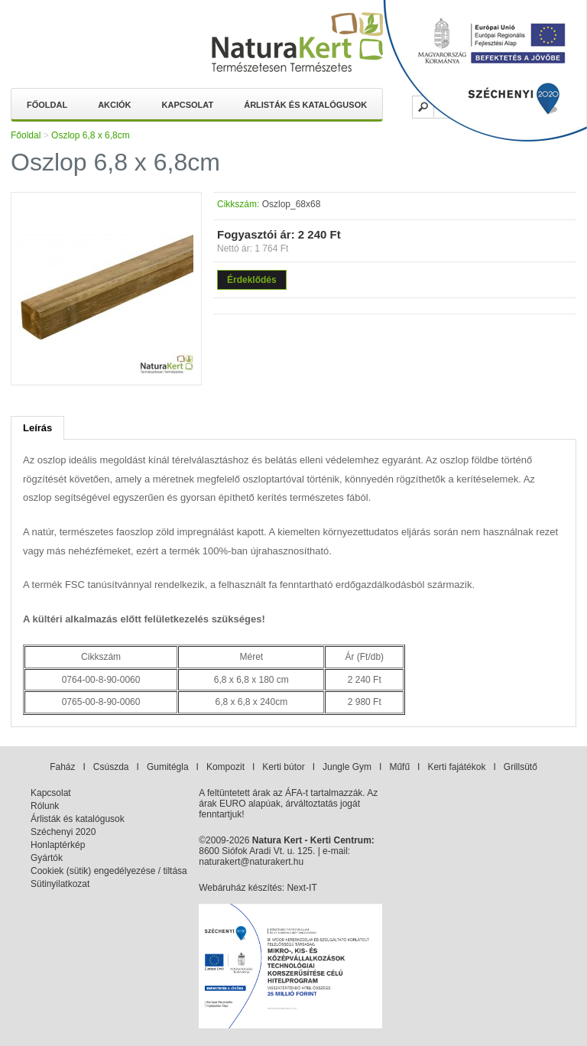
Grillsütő (520, 767)
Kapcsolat (188, 104)
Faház (62, 767)
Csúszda (111, 767)
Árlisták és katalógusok (305, 104)
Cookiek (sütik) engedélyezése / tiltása (109, 871)
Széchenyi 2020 (63, 832)
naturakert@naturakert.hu (251, 861)
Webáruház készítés (240, 887)
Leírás (37, 428)
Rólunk (45, 806)
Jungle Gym (347, 767)
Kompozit (225, 767)
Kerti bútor (283, 767)
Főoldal (47, 104)
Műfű (399, 767)
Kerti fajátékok (456, 767)
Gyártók (47, 858)
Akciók (114, 104)
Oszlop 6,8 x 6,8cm (90, 135)
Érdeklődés (252, 279)
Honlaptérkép (58, 845)
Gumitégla (168, 767)
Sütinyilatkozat (60, 884)
